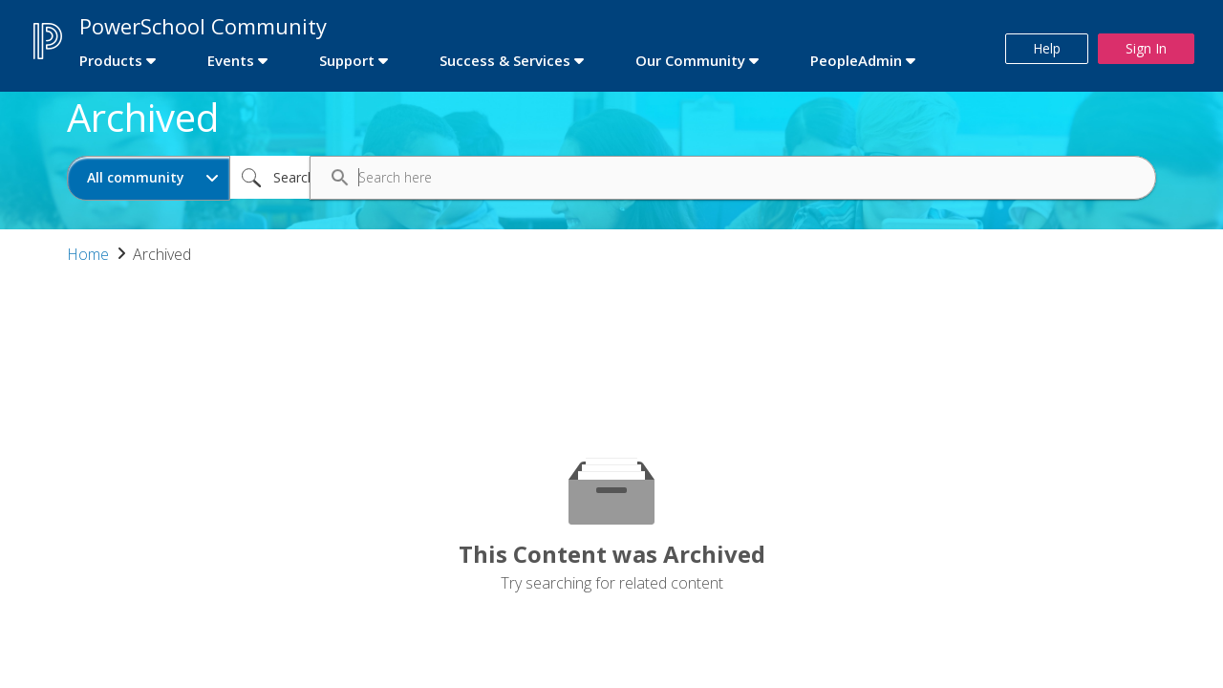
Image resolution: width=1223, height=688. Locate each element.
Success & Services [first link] (505, 60)
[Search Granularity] (148, 178)
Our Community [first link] (690, 60)
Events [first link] (230, 60)
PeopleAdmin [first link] (856, 60)
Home (88, 254)
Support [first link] (347, 60)
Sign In (1146, 48)
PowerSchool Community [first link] (203, 25)
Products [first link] (110, 60)
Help (1047, 48)
